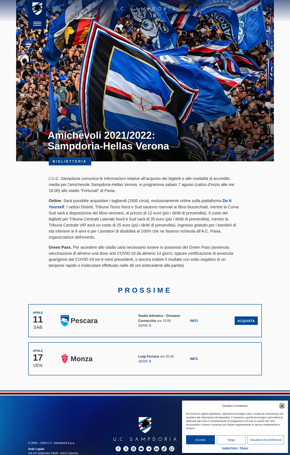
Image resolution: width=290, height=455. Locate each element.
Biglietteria (70, 161)
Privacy (244, 448)
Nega (231, 439)
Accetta (200, 439)
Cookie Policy (230, 448)
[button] (282, 406)
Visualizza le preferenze (266, 439)
